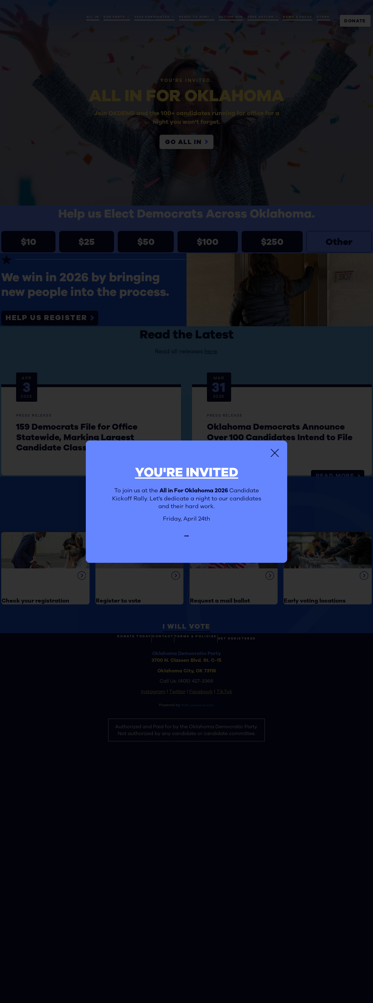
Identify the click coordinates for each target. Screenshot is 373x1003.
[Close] (274, 448)
